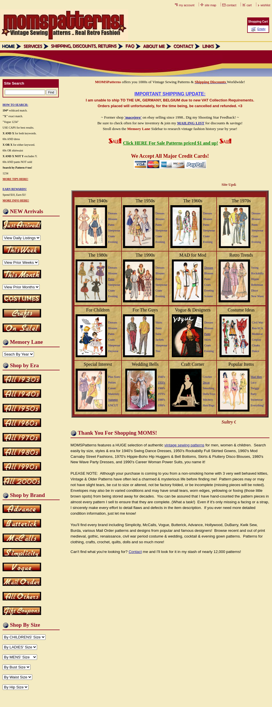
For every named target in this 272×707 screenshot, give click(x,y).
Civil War (257, 322)
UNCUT (113, 405)
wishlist (265, 5)
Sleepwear (114, 230)
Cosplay (256, 339)
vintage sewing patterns (184, 445)
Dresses (112, 213)
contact (231, 5)
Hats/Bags (208, 405)
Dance (255, 351)
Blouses (112, 219)
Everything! (257, 405)
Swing (255, 267)
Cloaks (256, 345)
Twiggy (255, 388)
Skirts (207, 339)
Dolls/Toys (209, 394)
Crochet (207, 376)
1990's (161, 405)
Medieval (257, 333)
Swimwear (257, 399)
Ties (158, 351)
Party (254, 394)
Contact (135, 552)
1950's (161, 382)
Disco (254, 290)
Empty (261, 29)
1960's (161, 388)
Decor (206, 382)
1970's (161, 394)
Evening (113, 241)
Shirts (159, 322)
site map (210, 5)
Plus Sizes (114, 376)
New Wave (257, 296)
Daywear (113, 351)
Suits (158, 333)
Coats (111, 236)
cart (249, 5)
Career (112, 388)
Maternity (113, 394)
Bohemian (257, 284)
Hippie (255, 279)
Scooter (208, 296)
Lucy (254, 382)
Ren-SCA (257, 328)
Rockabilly (257, 273)
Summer (113, 399)
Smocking (208, 388)
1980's (161, 399)
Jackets (160, 339)
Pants (111, 224)
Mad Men (256, 376)
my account (187, 5)
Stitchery (208, 399)
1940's (161, 376)
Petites (112, 382)
